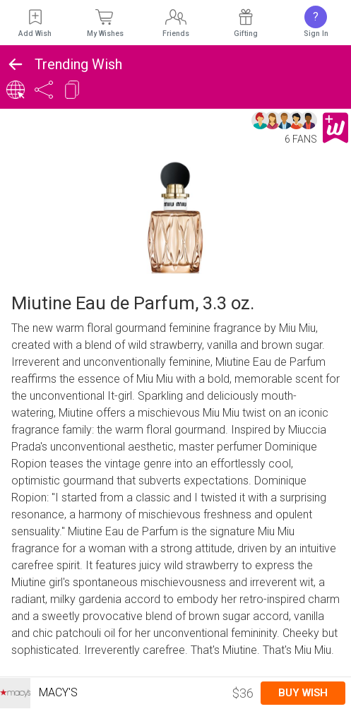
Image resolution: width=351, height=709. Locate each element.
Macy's (39, 693)
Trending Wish (78, 64)
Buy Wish (303, 692)
